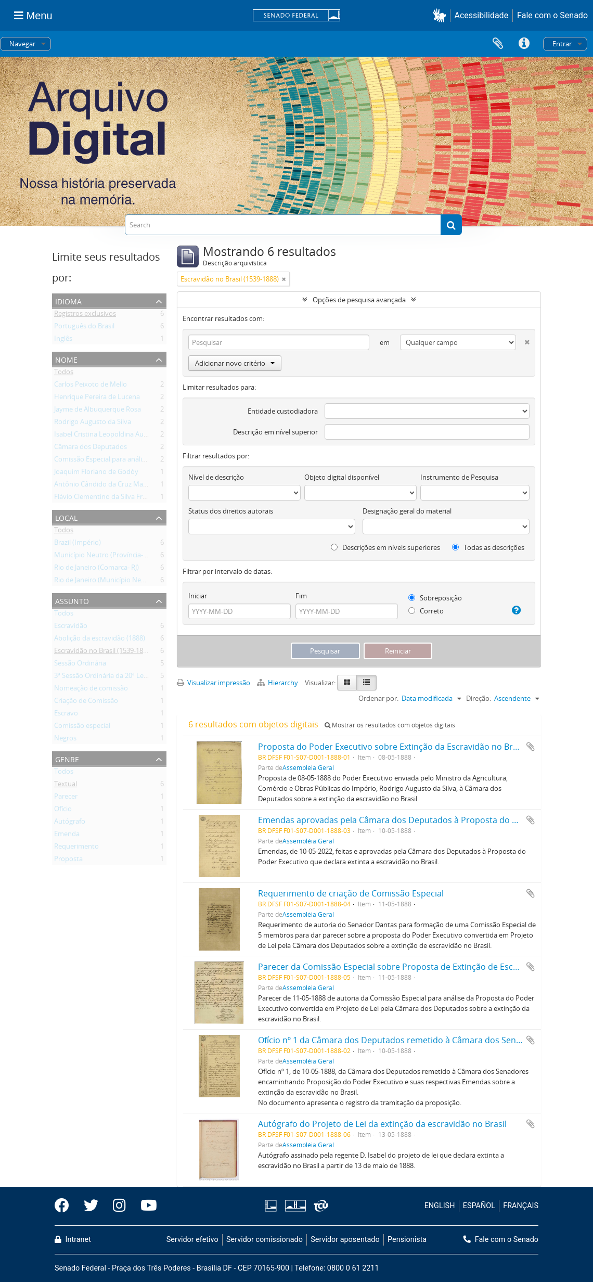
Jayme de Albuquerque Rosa (97, 411)
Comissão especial (82, 727)
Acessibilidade (482, 15)
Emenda (67, 835)
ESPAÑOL (479, 1205)
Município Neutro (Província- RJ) (103, 556)
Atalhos (524, 44)
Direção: (478, 698)
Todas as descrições (488, 547)
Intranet (73, 1239)
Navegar (22, 43)
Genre (67, 758)
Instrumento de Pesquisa (459, 477)
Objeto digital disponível (341, 477)
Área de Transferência (498, 44)
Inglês (63, 340)
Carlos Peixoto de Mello (90, 386)
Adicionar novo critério (235, 363)
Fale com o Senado (552, 15)
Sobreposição (435, 597)
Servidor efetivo (192, 1239)
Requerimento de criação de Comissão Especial (351, 893)
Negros (65, 740)
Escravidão (70, 627)
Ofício (63, 810)
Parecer (66, 798)
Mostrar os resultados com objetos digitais (390, 725)
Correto (426, 611)
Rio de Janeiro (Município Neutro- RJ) (110, 581)
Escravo (66, 715)
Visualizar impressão (213, 682)
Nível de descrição (216, 477)
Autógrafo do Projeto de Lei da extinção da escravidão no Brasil (382, 1124)
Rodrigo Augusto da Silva (92, 423)
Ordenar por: (378, 698)
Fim (301, 595)
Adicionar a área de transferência (530, 746)
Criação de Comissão (86, 702)
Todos (63, 373)
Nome (66, 359)
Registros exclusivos (85, 315)
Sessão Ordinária (80, 665)
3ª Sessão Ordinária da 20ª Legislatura (112, 677)
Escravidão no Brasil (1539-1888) (103, 652)
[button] (441, 15)
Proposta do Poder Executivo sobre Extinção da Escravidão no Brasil (392, 746)
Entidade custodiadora (283, 411)
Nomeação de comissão (91, 690)
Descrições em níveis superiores (385, 547)
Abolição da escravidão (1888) (99, 640)
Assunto (72, 600)
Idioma (68, 300)
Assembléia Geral (308, 767)
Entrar (562, 43)
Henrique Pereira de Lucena (97, 398)
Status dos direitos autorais (230, 511)
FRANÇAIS (520, 1205)
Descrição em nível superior (275, 432)
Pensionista (407, 1239)
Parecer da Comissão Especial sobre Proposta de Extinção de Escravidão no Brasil (418, 966)
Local (66, 517)
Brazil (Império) (77, 544)
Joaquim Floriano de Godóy (96, 473)
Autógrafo (69, 823)
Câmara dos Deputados (90, 448)
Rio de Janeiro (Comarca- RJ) (96, 569)
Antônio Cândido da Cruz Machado (108, 486)
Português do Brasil (84, 327)
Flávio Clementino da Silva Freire (104, 498)
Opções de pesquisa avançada (359, 299)
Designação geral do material (407, 511)
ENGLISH (439, 1205)
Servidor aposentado (345, 1239)
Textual (65, 785)
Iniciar (197, 595)
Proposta (68, 860)
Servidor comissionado (264, 1239)
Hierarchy (278, 682)
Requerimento (76, 848)
